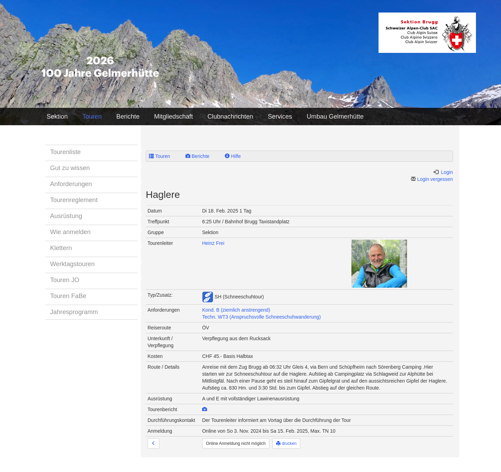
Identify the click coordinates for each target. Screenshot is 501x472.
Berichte (128, 116)
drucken (286, 443)
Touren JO (64, 280)
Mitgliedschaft (173, 116)
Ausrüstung (66, 216)
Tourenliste (65, 152)
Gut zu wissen (70, 168)
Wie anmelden (70, 232)
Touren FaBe (68, 296)
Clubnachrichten (230, 116)
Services (280, 116)
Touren (92, 116)
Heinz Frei (213, 243)
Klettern (61, 248)
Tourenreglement (74, 200)
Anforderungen (71, 184)
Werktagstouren (72, 264)
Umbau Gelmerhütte (335, 116)
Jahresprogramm (74, 312)
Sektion (57, 116)
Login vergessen (432, 179)
